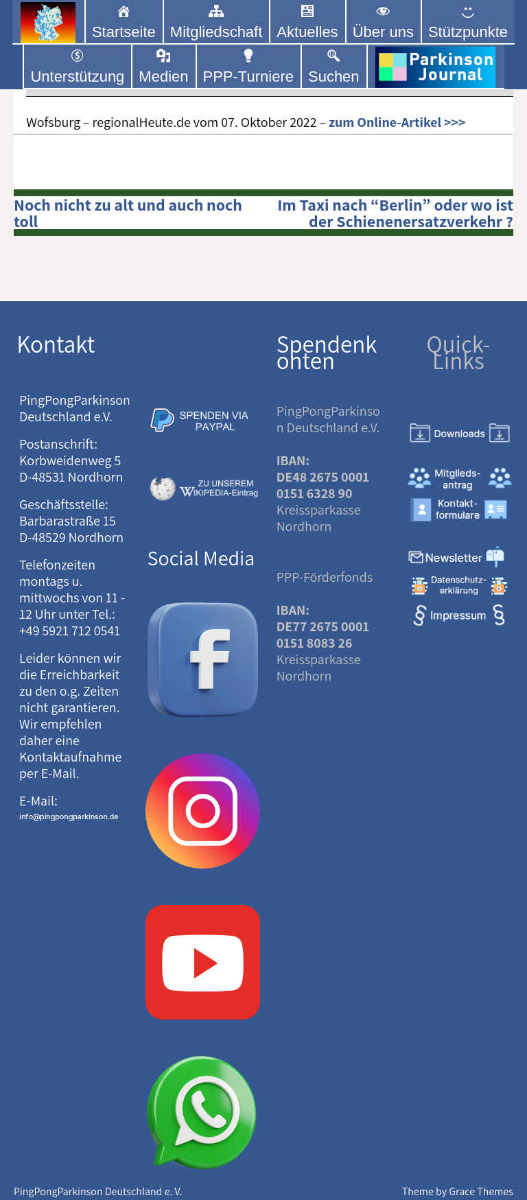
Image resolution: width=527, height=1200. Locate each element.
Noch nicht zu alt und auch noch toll (128, 212)
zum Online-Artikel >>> (397, 122)
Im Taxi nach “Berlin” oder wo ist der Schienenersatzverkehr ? (395, 212)
